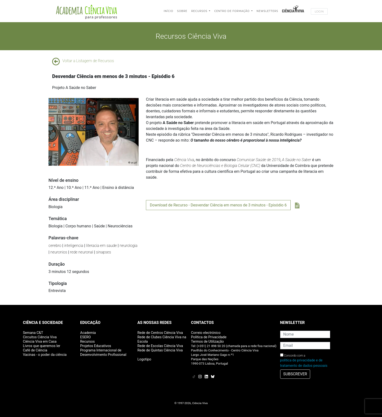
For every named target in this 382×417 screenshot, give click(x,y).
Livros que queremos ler (41, 346)
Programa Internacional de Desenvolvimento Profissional (103, 352)
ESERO (85, 337)
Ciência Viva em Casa (40, 341)
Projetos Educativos (95, 346)
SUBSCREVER (295, 374)
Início (168, 11)
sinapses (103, 252)
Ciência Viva (184, 159)
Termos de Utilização (207, 341)
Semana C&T (33, 333)
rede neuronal (81, 252)
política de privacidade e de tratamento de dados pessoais (303, 363)
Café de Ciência (35, 350)
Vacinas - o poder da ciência (45, 355)
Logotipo (144, 359)
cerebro (54, 245)
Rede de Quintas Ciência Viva (160, 350)
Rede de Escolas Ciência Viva (160, 346)
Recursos (199, 11)
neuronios (58, 252)
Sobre (182, 11)
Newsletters (267, 11)
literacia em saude (101, 245)
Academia (88, 333)
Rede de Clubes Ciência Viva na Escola (161, 339)
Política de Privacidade (209, 337)
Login (319, 11)
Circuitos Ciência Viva (40, 337)
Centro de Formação (232, 11)
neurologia (128, 245)
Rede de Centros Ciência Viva (160, 333)
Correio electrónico (205, 333)
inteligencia (73, 245)
